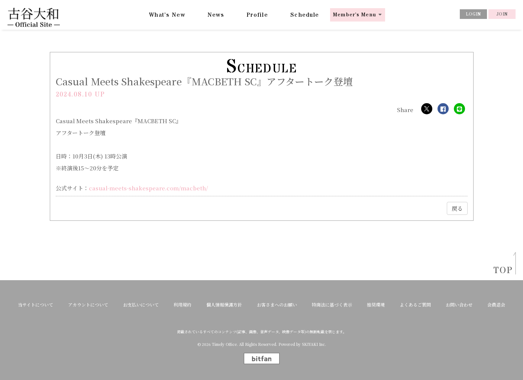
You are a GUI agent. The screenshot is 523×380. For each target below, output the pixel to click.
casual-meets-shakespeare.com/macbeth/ (148, 188)
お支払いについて (141, 304)
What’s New (167, 15)
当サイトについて (35, 304)
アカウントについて (88, 304)
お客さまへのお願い (277, 304)
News (215, 15)
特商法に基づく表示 (332, 304)
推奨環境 (376, 304)
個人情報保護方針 (224, 304)
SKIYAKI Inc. (314, 344)
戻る (457, 208)
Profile (257, 15)
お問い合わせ (459, 304)
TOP (500, 271)
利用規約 (182, 304)
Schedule (304, 15)
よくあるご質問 (415, 304)
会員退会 (496, 304)
